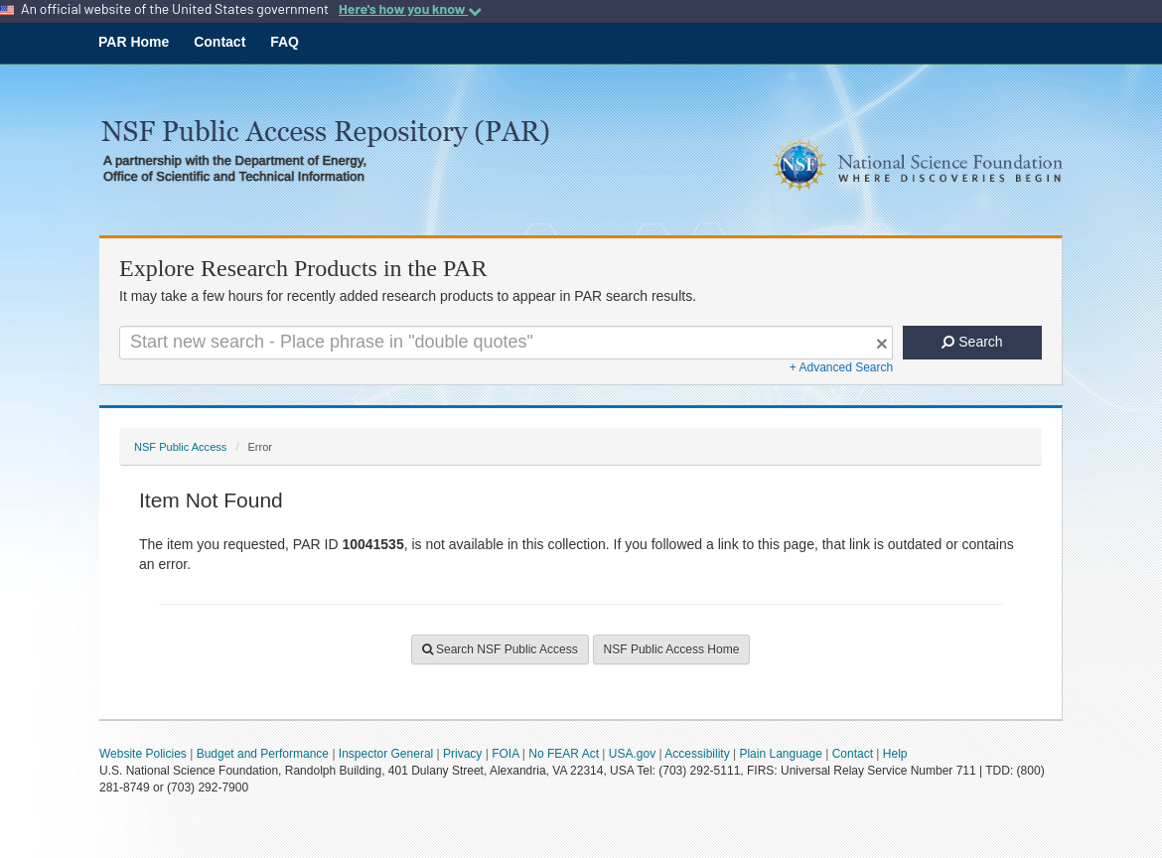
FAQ (284, 42)
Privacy (462, 754)
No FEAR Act (563, 754)
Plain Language (780, 754)
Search (972, 342)
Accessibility (696, 754)
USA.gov (632, 754)
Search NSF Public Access (500, 649)
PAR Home (133, 42)
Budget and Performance (263, 754)
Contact (219, 42)
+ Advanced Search (841, 367)
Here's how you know (410, 9)
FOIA (505, 754)
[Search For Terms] (506, 342)
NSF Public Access (180, 447)
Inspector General (386, 754)
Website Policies (143, 754)
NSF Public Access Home (672, 649)
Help (895, 754)
